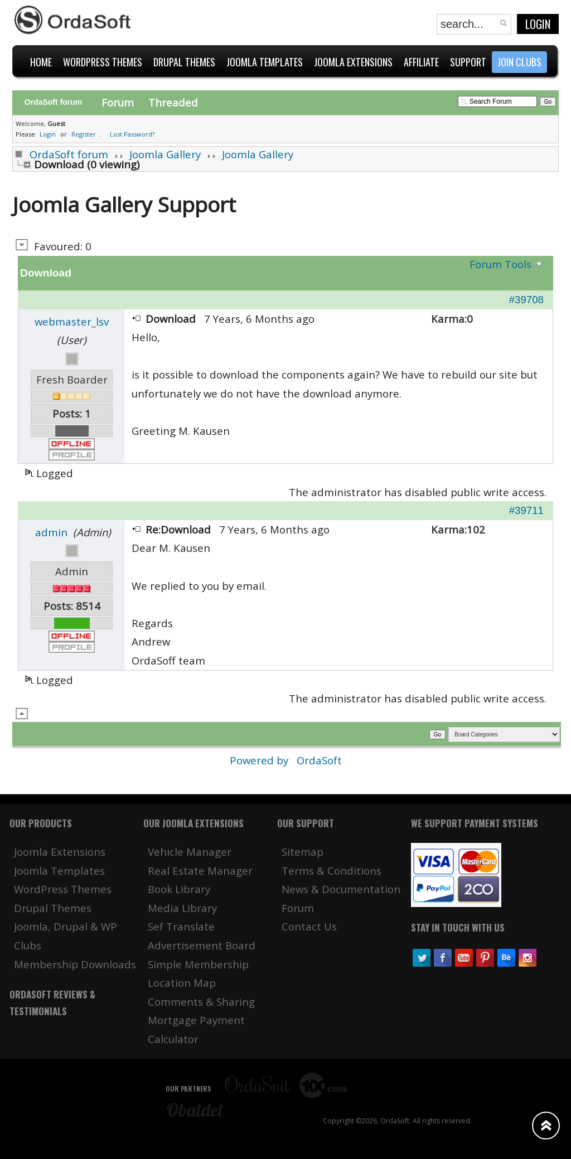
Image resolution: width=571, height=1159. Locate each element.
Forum (117, 102)
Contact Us (309, 926)
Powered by (260, 760)
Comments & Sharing (201, 1001)
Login (537, 24)
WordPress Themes (63, 889)
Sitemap (302, 852)
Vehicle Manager (189, 852)
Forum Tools (500, 264)
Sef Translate (181, 926)
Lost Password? (132, 134)
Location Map (182, 983)
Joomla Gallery (165, 154)
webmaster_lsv (72, 321)
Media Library (182, 908)
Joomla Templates (59, 870)
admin (51, 532)
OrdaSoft (319, 760)
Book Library (179, 889)
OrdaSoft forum (69, 154)
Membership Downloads (75, 964)
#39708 (526, 299)
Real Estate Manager (200, 870)
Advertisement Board (201, 945)
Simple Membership (198, 964)
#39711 (526, 510)
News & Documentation (341, 889)
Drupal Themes (52, 908)
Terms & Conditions (331, 870)
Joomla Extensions (59, 852)
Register (83, 134)
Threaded (173, 102)
